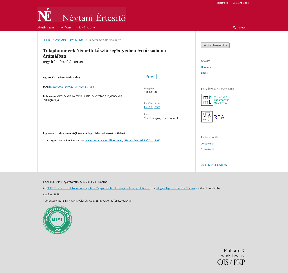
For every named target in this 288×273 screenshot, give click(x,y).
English (205, 72)
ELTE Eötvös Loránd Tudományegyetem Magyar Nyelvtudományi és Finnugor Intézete (98, 188)
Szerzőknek (207, 149)
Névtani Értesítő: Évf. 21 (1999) (142, 140)
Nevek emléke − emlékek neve (103, 140)
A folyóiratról (85, 27)
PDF (151, 76)
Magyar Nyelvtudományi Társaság (176, 188)
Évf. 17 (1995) (77, 39)
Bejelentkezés (241, 2)
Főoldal (47, 39)
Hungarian (207, 67)
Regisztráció (221, 2)
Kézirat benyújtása (215, 45)
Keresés (242, 27)
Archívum (65, 27)
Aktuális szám (45, 27)
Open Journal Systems (214, 164)
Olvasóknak (207, 143)
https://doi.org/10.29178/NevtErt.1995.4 (72, 86)
